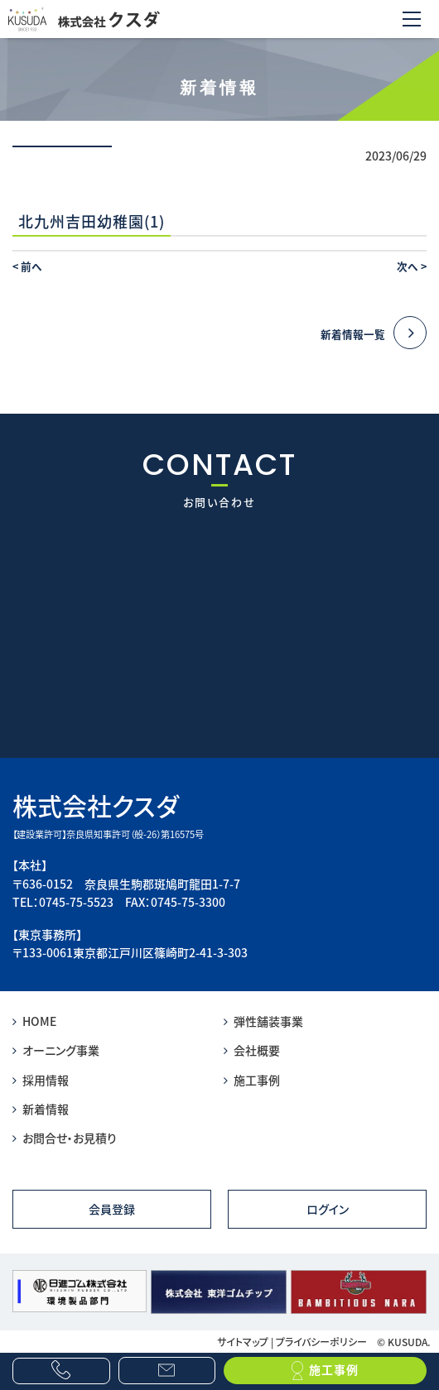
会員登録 (112, 1209)
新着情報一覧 (374, 334)
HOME (34, 1021)
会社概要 (252, 1050)
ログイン (327, 1209)
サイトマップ (242, 1342)
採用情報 (40, 1079)
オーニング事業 (55, 1050)
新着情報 (40, 1108)
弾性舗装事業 (263, 1021)
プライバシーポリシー (321, 1342)
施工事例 (252, 1079)
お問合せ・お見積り (64, 1137)
